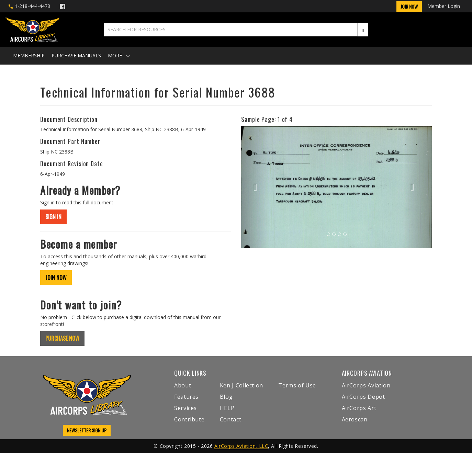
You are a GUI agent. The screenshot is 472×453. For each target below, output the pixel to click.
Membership (29, 55)
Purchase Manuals (76, 55)
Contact (230, 419)
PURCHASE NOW (62, 338)
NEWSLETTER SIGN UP (86, 430)
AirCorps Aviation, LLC (241, 446)
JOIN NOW (56, 277)
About (182, 385)
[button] (255, 187)
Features (186, 396)
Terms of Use (297, 385)
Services (185, 408)
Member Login (443, 6)
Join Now (409, 6)
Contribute (189, 419)
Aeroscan (355, 419)
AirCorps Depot (363, 396)
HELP (227, 408)
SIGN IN (53, 217)
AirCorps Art (359, 408)
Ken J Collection (241, 385)
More (119, 55)
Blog (226, 396)
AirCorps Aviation (366, 385)
